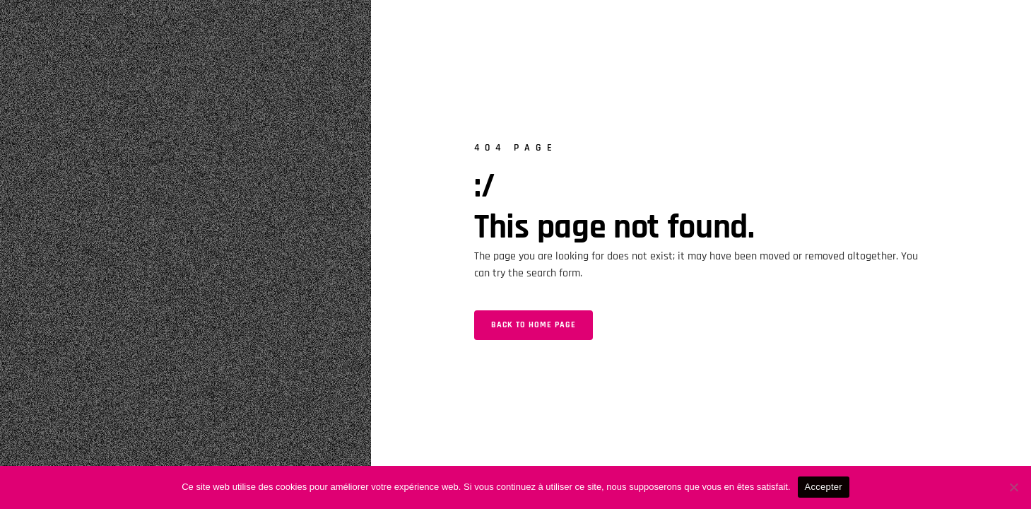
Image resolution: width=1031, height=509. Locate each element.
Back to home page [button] (533, 325)
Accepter (823, 486)
